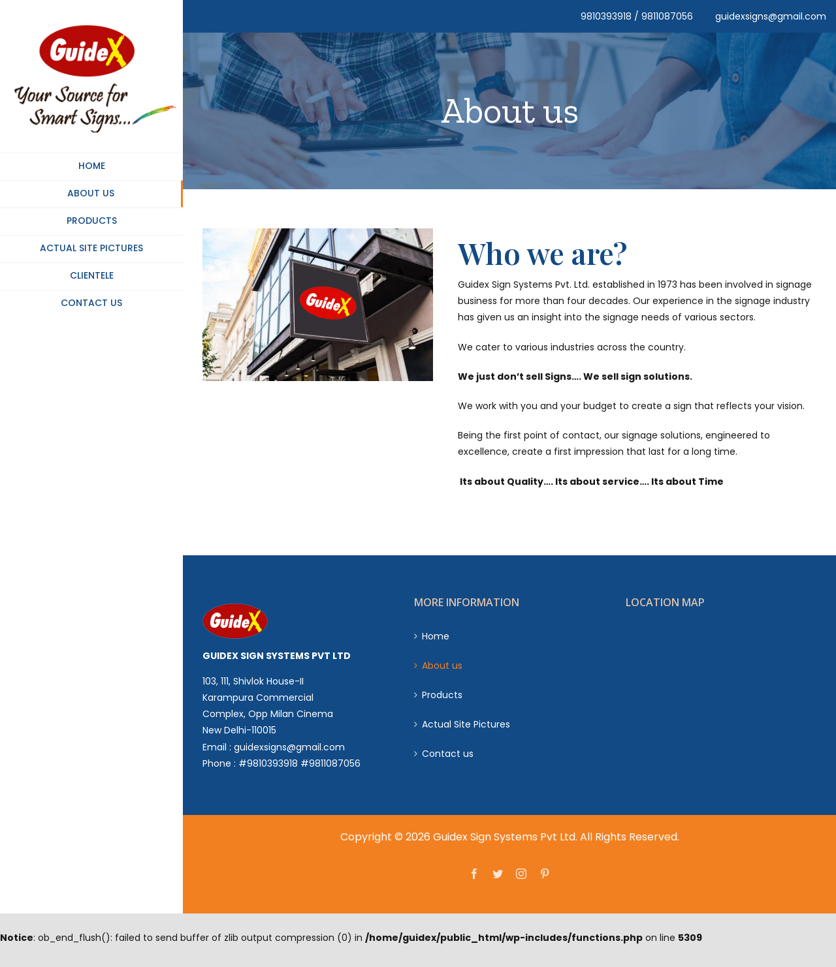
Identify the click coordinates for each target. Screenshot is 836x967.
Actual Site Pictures (466, 724)
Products (442, 694)
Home (435, 636)
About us (442, 665)
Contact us (448, 753)
